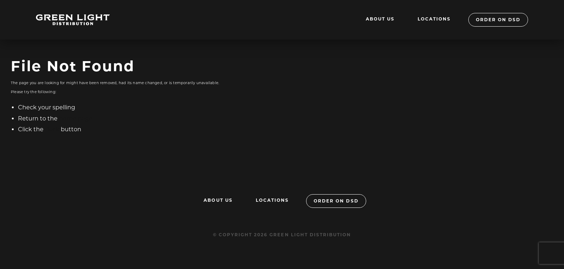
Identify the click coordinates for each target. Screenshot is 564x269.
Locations (434, 19)
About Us (380, 19)
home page (75, 118)
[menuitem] (380, 20)
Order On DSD (498, 19)
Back (52, 129)
